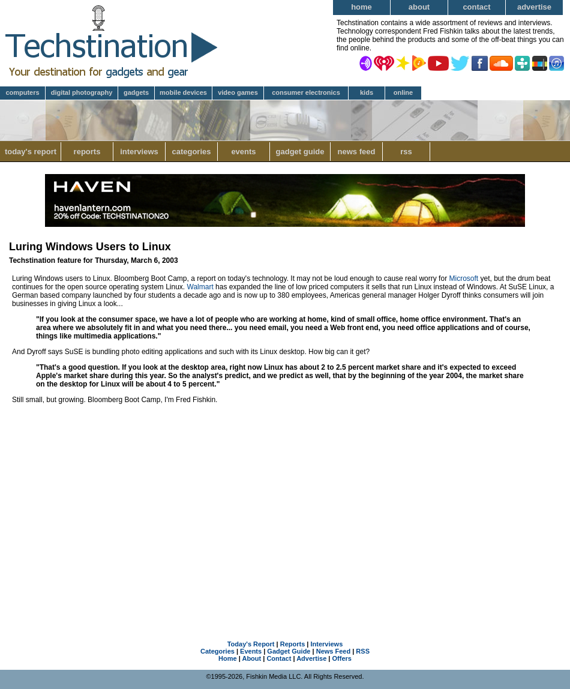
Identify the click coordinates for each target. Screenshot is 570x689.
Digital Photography (82, 92)
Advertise (534, 6)
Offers (342, 658)
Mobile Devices (183, 92)
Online (403, 92)
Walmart (200, 287)
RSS (406, 151)
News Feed (357, 151)
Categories (191, 151)
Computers (22, 92)
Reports (87, 151)
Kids (366, 92)
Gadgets (136, 92)
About (419, 6)
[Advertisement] (285, 509)
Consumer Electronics (306, 92)
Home (361, 6)
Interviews (139, 151)
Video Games (238, 92)
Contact (476, 6)
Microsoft (463, 278)
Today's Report (30, 151)
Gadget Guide (300, 151)
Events (243, 151)
